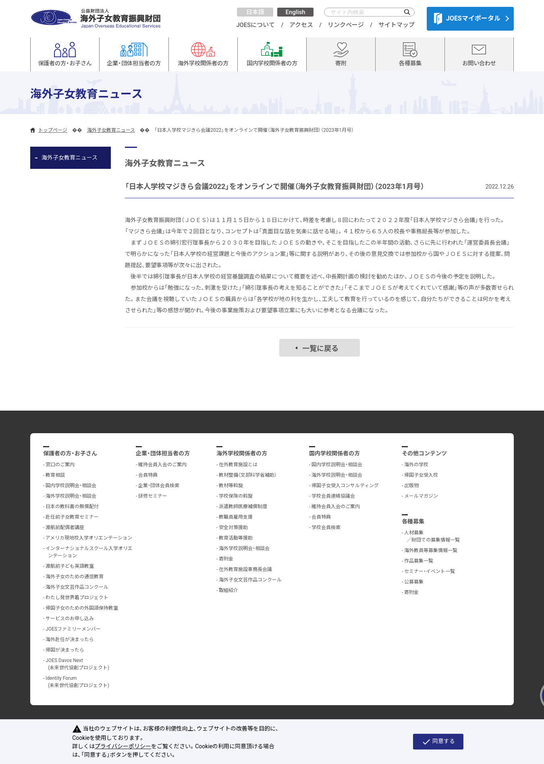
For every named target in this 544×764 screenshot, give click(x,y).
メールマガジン (421, 496)
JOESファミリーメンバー (73, 629)
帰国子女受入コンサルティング (345, 485)
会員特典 (148, 475)
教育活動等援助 (236, 538)
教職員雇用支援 (236, 517)
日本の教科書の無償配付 (72, 506)
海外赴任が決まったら (70, 639)
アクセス (301, 25)
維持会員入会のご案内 (162, 464)
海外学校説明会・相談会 (71, 496)
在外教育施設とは (238, 464)
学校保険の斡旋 (236, 496)
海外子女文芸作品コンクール (77, 587)
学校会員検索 (326, 527)
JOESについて (255, 25)
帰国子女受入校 (421, 475)
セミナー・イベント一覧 (429, 571)
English (295, 12)
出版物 (411, 485)
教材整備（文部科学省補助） (248, 475)
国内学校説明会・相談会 (71, 485)
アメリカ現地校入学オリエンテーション (89, 538)
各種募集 (413, 521)
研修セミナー (152, 496)
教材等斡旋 (231, 485)
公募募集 (414, 582)
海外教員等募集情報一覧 (430, 550)
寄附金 (226, 559)
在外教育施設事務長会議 (245, 569)
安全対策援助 (233, 527)
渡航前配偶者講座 (65, 527)
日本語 (255, 12)
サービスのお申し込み (70, 618)
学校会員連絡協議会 (333, 496)
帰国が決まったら (65, 650)
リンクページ (346, 25)
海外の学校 (416, 464)
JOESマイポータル (467, 18)
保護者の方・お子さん (70, 453)
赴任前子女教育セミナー (72, 517)
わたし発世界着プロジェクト (77, 597)
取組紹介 (228, 590)
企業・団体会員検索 (158, 485)
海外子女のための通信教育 (75, 576)
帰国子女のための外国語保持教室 (82, 608)
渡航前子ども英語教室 (70, 566)
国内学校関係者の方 (334, 453)
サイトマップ (396, 25)
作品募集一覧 (418, 561)
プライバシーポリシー (123, 746)
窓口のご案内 (60, 464)
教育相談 (55, 475)
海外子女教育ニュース (111, 130)
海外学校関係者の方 (241, 453)
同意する (438, 742)
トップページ (52, 130)
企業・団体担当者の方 (163, 453)
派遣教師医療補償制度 (243, 506)
